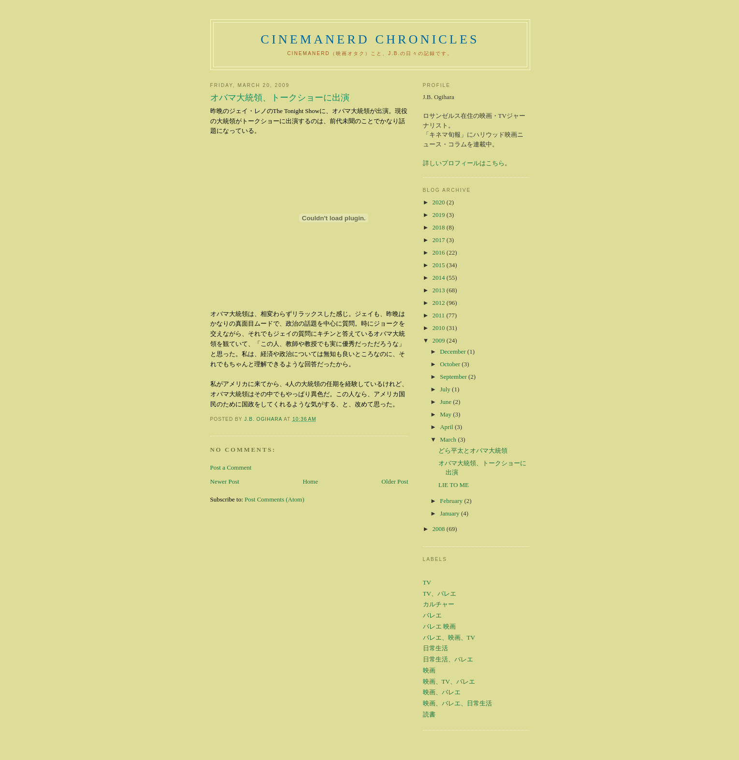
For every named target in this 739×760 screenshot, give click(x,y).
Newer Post (224, 481)
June (446, 401)
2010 (440, 327)
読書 (429, 714)
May (446, 414)
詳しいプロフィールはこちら (464, 163)
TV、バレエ (439, 593)
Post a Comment (231, 467)
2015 (440, 265)
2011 (440, 315)
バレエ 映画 (439, 626)
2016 (440, 252)
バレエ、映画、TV (449, 637)
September (454, 376)
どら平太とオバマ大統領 (472, 450)
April (447, 426)
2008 (440, 528)
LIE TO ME (453, 484)
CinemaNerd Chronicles (370, 39)
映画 (429, 670)
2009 (440, 340)
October (451, 364)
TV (427, 582)
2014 (440, 277)
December (453, 351)
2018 (440, 227)
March (449, 439)
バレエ (432, 615)
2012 (440, 302)
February (452, 500)
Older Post (394, 481)
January (450, 513)
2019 (440, 214)
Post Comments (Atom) (274, 499)
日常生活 (435, 648)
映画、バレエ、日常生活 (457, 703)
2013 (440, 290)
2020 (440, 202)
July (446, 389)
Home (310, 481)
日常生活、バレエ (448, 659)
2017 (440, 240)
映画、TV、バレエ (449, 681)
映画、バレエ (442, 692)
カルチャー (438, 604)
